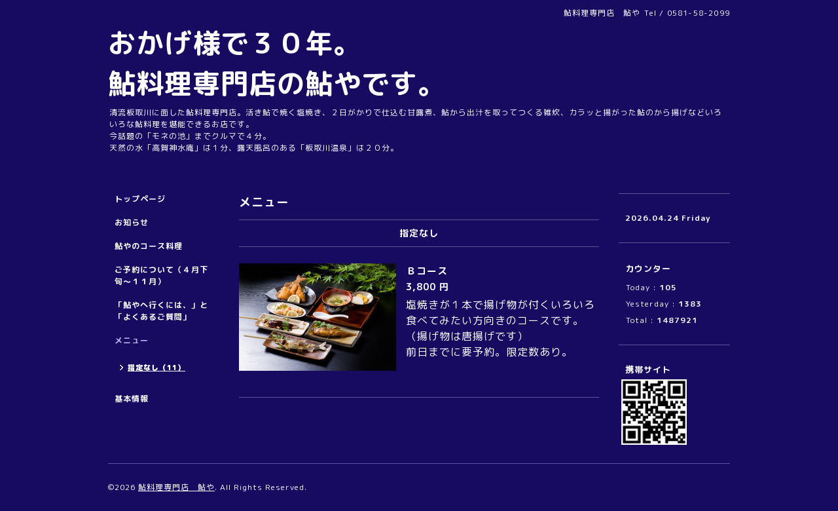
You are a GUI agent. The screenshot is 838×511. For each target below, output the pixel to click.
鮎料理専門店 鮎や (176, 487)
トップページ (140, 198)
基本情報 (132, 398)
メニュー (132, 340)
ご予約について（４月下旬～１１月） (161, 275)
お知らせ (132, 222)
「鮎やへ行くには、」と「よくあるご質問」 (161, 310)
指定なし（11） (156, 367)
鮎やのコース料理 (149, 246)
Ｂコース (432, 271)
